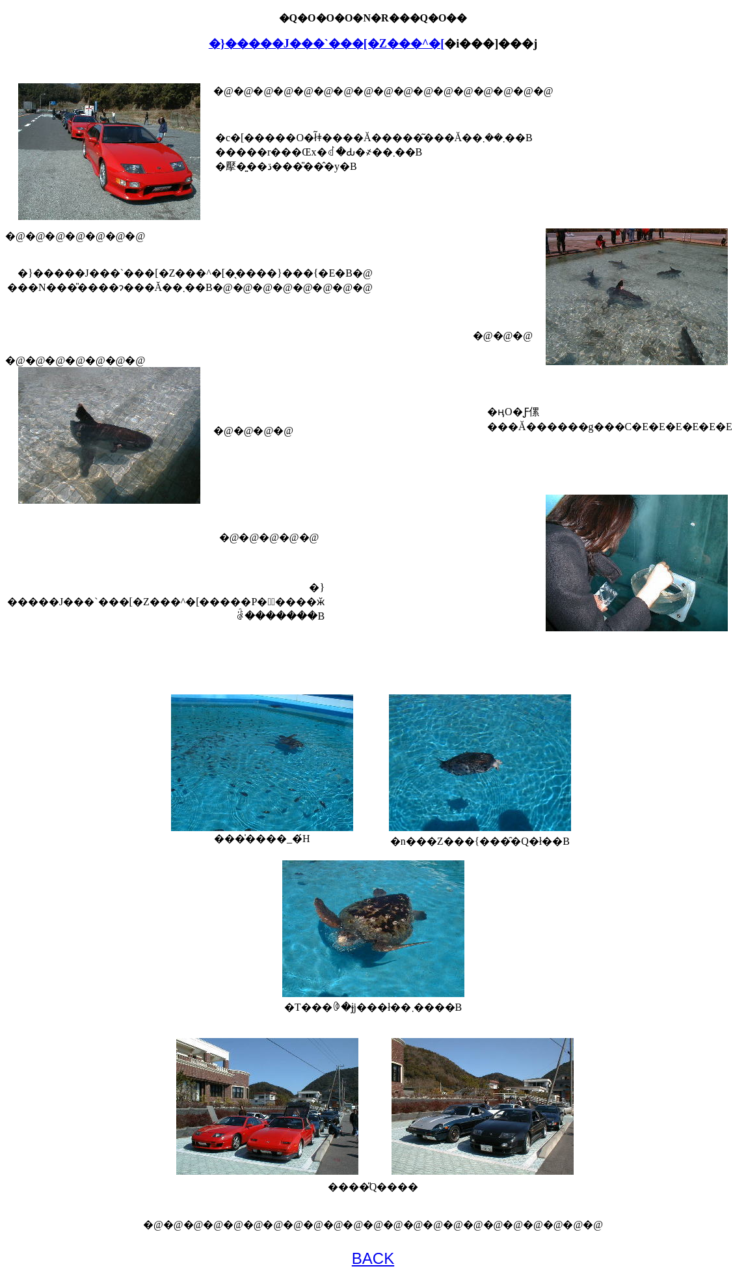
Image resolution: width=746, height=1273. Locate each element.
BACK (373, 1258)
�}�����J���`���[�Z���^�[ (327, 43)
